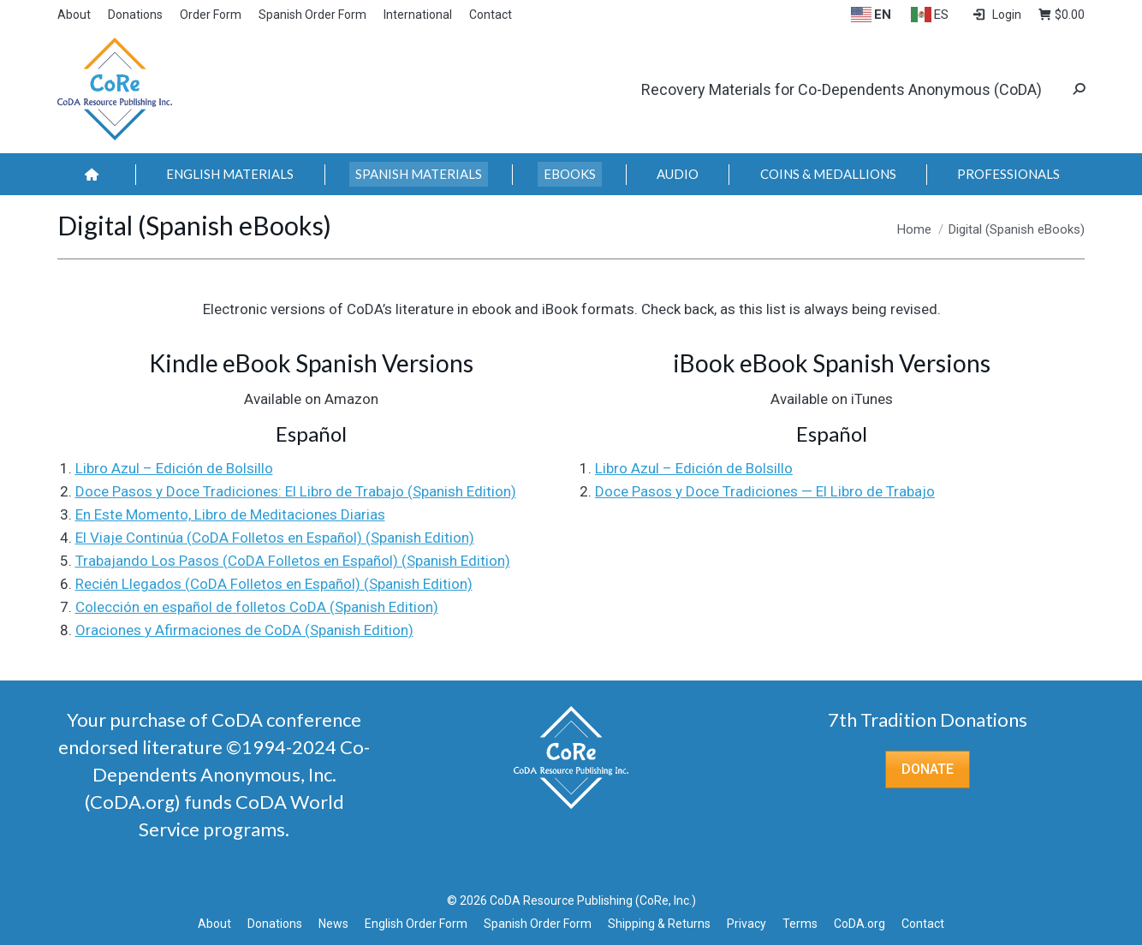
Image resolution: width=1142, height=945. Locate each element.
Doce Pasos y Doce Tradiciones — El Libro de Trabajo (765, 491)
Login (995, 14)
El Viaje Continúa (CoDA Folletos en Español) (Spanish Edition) (274, 537)
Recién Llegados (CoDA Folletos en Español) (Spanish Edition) (274, 583)
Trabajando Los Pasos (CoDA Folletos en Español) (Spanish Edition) (292, 560)
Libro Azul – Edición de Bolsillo (174, 468)
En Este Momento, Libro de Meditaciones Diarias (230, 514)
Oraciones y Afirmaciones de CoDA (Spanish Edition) (244, 630)
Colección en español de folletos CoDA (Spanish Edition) (256, 606)
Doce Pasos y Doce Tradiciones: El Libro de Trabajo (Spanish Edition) (295, 491)
